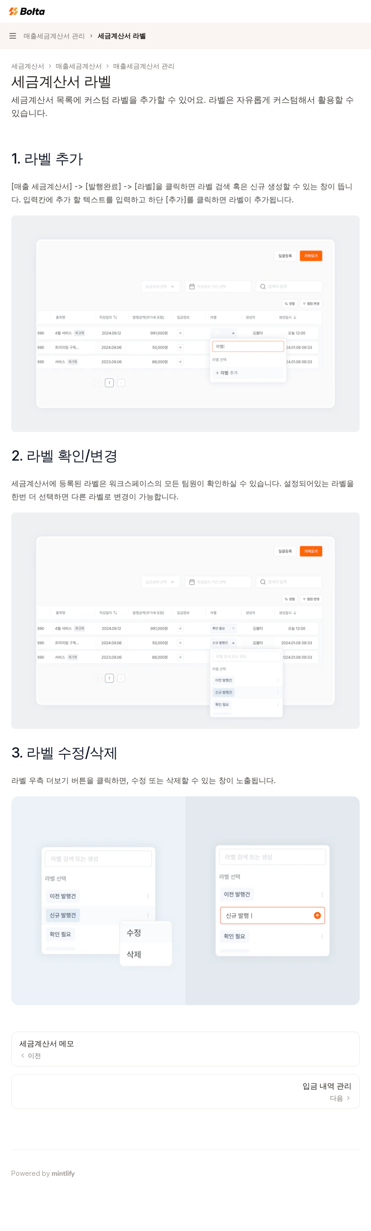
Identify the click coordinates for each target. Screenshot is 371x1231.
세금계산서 (27, 66)
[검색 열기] (340, 11)
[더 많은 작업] (358, 11)
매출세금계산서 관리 (144, 66)
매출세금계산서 (79, 66)
